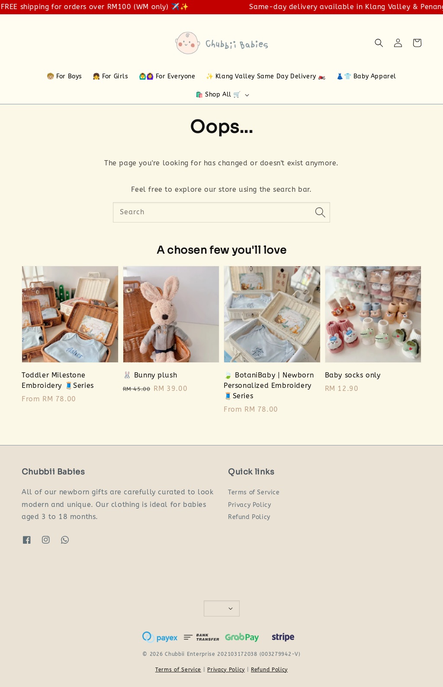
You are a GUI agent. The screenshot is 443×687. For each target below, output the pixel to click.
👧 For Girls (110, 76)
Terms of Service (254, 492)
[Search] (320, 212)
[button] (378, 42)
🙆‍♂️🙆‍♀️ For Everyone (167, 76)
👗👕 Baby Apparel (366, 76)
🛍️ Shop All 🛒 (218, 94)
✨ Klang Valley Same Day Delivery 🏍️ (266, 76)
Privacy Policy (249, 505)
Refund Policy (249, 517)
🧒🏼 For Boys (64, 76)
